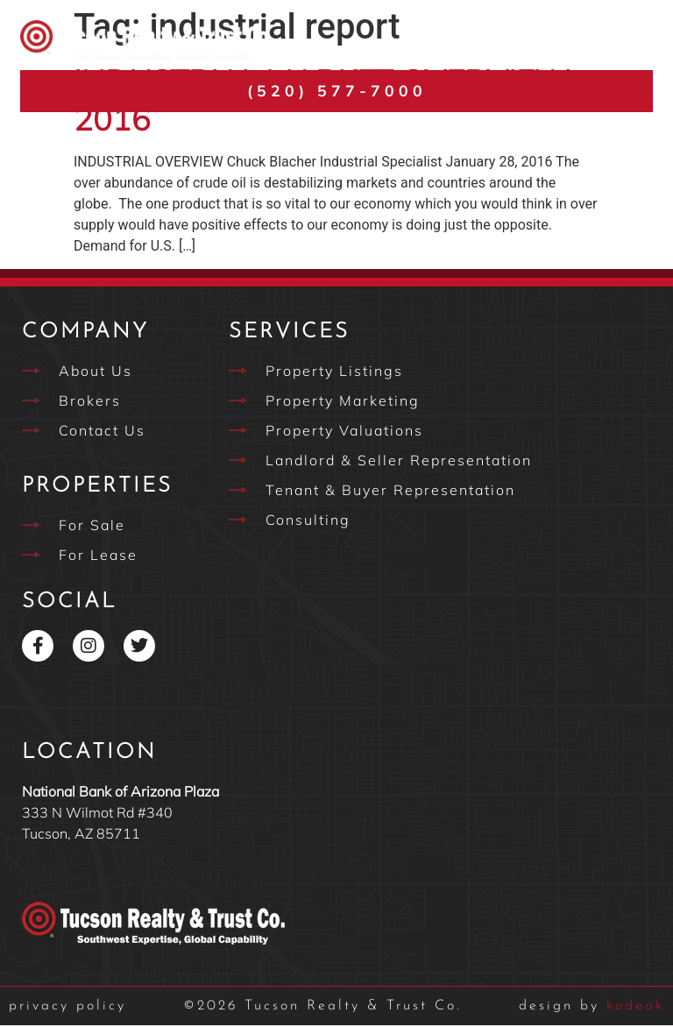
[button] (633, 40)
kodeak (591, 1008)
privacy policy (67, 1008)
